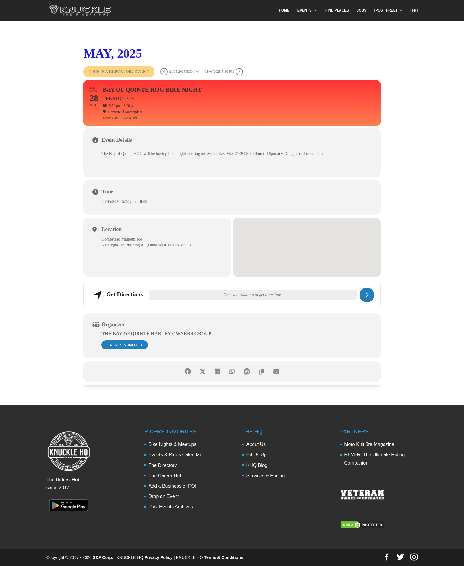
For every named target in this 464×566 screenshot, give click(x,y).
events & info (124, 345)
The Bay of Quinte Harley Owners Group (156, 333)
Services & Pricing (265, 475)
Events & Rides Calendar (175, 454)
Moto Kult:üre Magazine (369, 444)
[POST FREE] (385, 10)
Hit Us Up (256, 454)
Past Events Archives (171, 506)
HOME (284, 10)
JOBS (362, 10)
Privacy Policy (158, 557)
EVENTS (304, 10)
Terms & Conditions (223, 557)
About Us (256, 444)
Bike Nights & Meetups (172, 444)
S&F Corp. (103, 557)
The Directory (163, 465)
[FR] (414, 10)
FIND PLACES (337, 10)
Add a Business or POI (172, 485)
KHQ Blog (256, 465)
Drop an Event (164, 496)
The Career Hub (166, 475)
